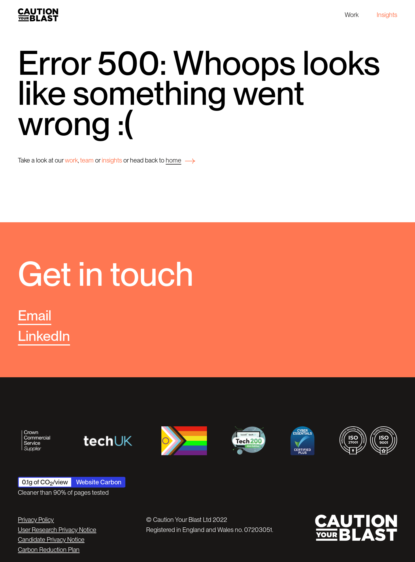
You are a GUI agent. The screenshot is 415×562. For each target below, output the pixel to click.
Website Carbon (98, 482)
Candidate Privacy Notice (51, 539)
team (87, 160)
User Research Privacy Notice (57, 529)
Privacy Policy (36, 519)
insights (112, 160)
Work (352, 14)
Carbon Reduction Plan (49, 549)
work (71, 160)
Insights (387, 14)
